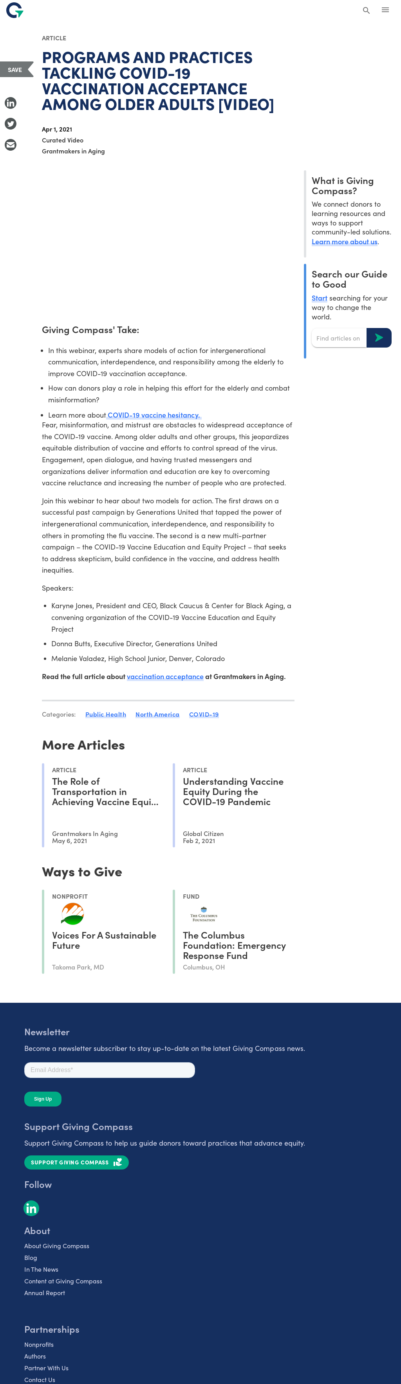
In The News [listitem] (41, 1269)
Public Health (105, 714)
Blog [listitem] (30, 1257)
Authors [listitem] (35, 1356)
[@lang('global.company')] (14, 10)
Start (319, 298)
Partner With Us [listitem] (46, 1368)
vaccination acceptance (165, 676)
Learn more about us (345, 241)
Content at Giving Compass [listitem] (63, 1281)
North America (157, 714)
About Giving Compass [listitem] (56, 1246)
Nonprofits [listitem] (39, 1344)
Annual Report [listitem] (44, 1292)
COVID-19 (204, 714)
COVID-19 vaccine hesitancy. (154, 415)
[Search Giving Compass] (366, 11)
